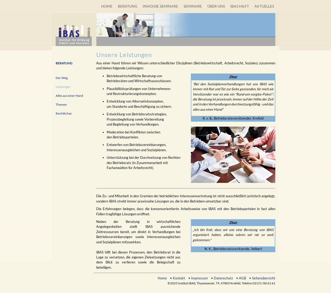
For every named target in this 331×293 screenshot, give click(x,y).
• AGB (241, 278)
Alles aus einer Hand (69, 96)
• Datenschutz (222, 278)
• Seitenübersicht (262, 278)
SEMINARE (193, 6)
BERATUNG (127, 6)
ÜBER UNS (216, 6)
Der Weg (62, 78)
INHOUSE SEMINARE (160, 6)
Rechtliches (64, 113)
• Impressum (198, 278)
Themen (61, 104)
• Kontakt (177, 278)
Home (162, 278)
